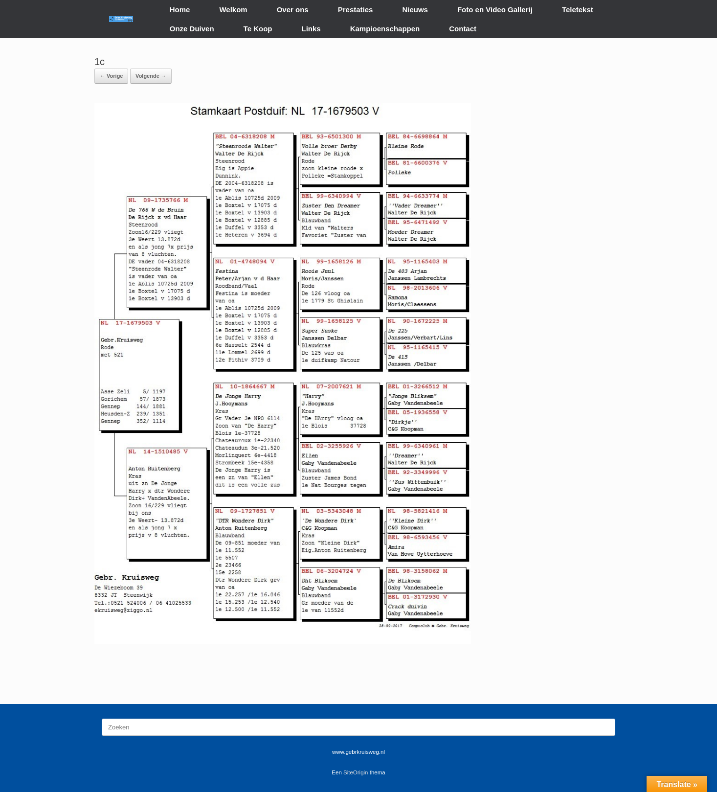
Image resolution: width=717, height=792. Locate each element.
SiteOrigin (355, 772)
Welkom (233, 9)
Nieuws (415, 9)
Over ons (293, 9)
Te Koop (258, 28)
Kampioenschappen (385, 28)
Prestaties (355, 9)
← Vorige (111, 76)
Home (180, 9)
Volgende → (150, 76)
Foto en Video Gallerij (495, 9)
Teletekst (577, 9)
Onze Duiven (192, 28)
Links (311, 28)
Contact (462, 28)
